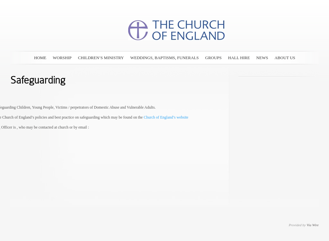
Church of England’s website (165, 117)
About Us (284, 57)
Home (40, 57)
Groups (213, 57)
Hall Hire (239, 57)
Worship (62, 57)
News (262, 57)
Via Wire (313, 225)
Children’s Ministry (101, 57)
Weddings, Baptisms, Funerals (164, 57)
